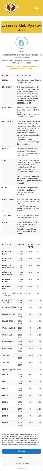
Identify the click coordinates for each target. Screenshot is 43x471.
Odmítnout (21, 457)
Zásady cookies (21, 468)
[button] (39, 430)
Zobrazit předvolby (21, 464)
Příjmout (21, 451)
